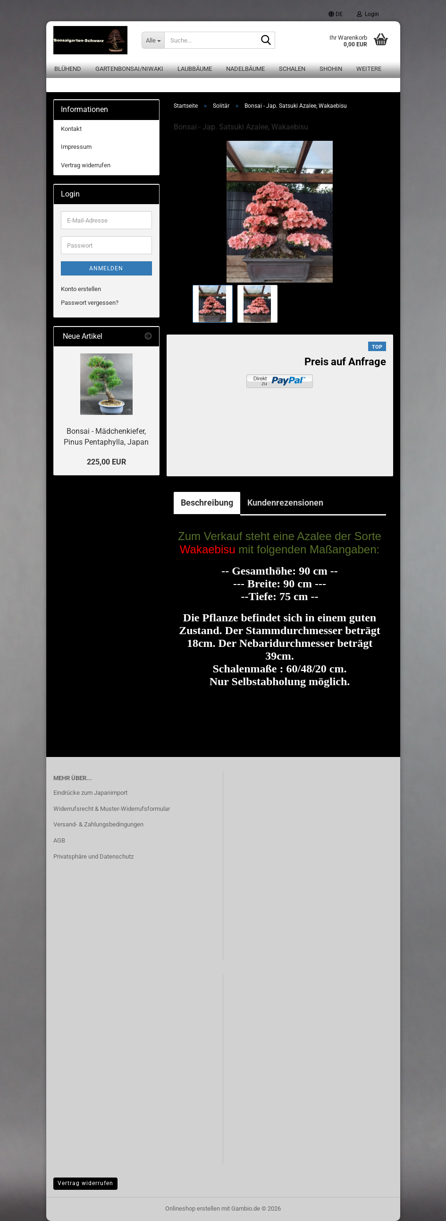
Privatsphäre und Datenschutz (93, 856)
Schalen (292, 68)
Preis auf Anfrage (345, 362)
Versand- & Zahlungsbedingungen (98, 824)
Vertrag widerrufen (85, 165)
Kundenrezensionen (285, 502)
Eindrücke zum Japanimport (90, 792)
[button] (335, 14)
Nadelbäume (245, 68)
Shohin (331, 68)
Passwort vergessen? (89, 302)
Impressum (76, 146)
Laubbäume (194, 68)
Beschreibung (207, 502)
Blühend (67, 68)
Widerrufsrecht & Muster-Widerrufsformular (111, 808)
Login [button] (368, 14)
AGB (59, 840)
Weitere (368, 68)
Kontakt (71, 128)
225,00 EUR (106, 461)
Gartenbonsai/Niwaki (129, 68)
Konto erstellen (81, 288)
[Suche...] (153, 40)
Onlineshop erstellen (192, 1208)
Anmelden (106, 268)
